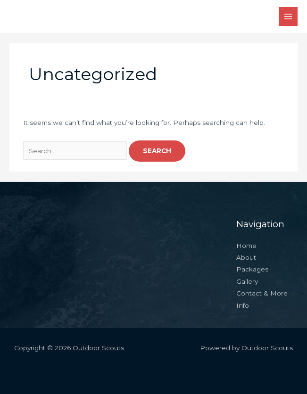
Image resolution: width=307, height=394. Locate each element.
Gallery (247, 281)
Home (246, 245)
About (246, 257)
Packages (252, 269)
